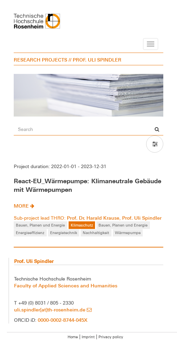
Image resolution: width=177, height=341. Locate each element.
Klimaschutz (82, 225)
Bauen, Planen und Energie (40, 225)
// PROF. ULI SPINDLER (95, 60)
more (24, 206)
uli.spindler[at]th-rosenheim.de (53, 309)
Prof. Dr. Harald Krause (93, 218)
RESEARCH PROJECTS (40, 60)
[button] (154, 144)
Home (73, 337)
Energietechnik (63, 232)
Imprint (88, 337)
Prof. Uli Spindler (142, 218)
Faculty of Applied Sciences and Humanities (65, 285)
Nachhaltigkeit (96, 232)
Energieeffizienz (30, 232)
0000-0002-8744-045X (62, 320)
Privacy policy (110, 337)
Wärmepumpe (128, 232)
